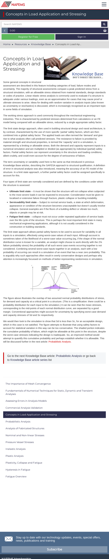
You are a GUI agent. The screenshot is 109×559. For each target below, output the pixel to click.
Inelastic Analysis (16, 448)
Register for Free (28, 36)
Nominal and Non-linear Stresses (25, 435)
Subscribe (54, 549)
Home (6, 44)
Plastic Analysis (14, 455)
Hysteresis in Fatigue (18, 469)
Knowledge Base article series (29, 359)
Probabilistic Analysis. (59, 341)
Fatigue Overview (16, 476)
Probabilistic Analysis (69, 356)
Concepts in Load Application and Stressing (31, 414)
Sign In (82, 36)
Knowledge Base (41, 44)
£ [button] (6, 31)
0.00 (12, 30)
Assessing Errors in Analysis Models (26, 400)
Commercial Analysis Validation (24, 407)
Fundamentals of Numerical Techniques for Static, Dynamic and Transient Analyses (49, 392)
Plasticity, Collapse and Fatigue (24, 462)
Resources (21, 44)
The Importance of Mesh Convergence (28, 383)
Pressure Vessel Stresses (20, 442)
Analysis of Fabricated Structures (25, 428)
